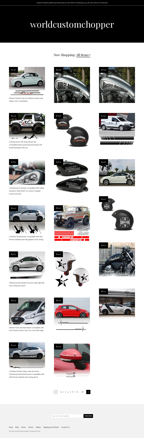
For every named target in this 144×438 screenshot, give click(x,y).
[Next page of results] (88, 392)
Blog (17, 427)
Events (30, 427)
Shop (11, 427)
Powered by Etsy (34, 431)
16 (82, 392)
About (23, 427)
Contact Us (65, 427)
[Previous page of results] (56, 392)
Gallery (38, 427)
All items (82, 55)
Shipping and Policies (51, 427)
